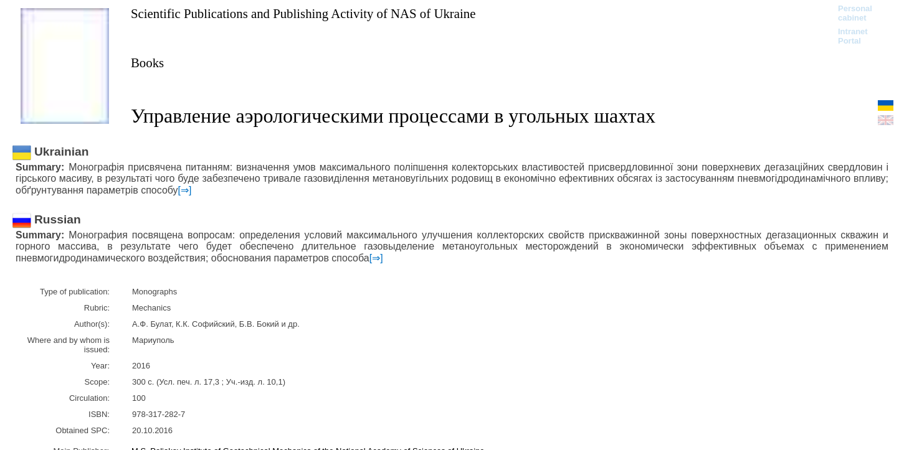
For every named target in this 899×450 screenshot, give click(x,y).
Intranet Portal (853, 36)
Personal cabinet (855, 13)
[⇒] (185, 190)
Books (147, 62)
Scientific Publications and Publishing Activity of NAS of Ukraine (303, 13)
